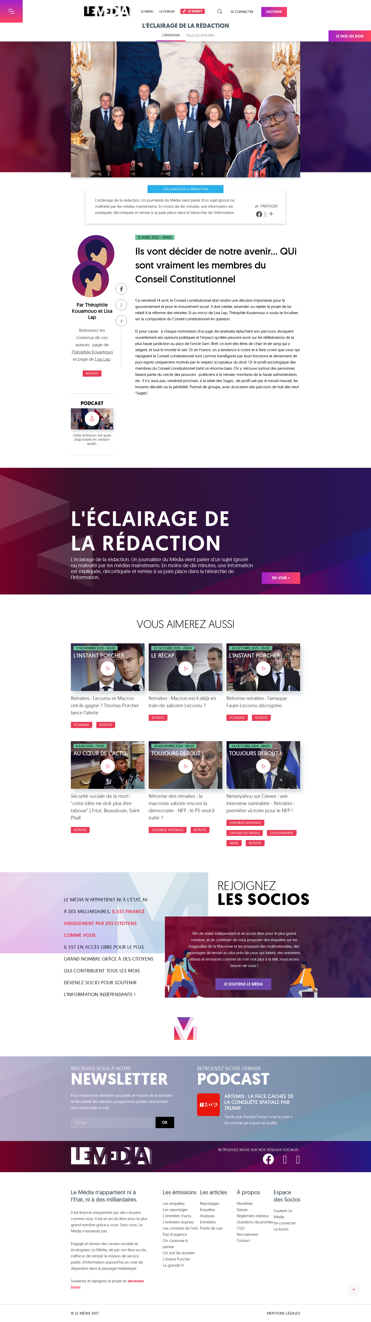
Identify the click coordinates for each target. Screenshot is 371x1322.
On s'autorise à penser (175, 1243)
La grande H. (173, 1265)
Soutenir (274, 12)
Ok (164, 1122)
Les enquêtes (173, 1203)
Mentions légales (283, 1313)
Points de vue (211, 1228)
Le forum (166, 11)
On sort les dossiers (179, 1252)
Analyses (207, 1215)
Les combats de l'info (180, 1228)
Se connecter (242, 12)
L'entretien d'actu (177, 1215)
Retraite (92, 373)
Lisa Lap (102, 359)
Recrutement (247, 1234)
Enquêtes (207, 1209)
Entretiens (208, 1222)
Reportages (209, 1203)
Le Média (111, 1155)
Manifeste (245, 1203)
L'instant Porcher (176, 1259)
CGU (241, 1228)
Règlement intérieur (253, 1215)
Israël (234, 843)
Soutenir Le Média (283, 1213)
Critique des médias (245, 833)
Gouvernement (281, 833)
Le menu (147, 11)
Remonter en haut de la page (353, 1289)
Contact (243, 1240)
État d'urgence (175, 1234)
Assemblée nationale (167, 830)
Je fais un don (350, 36)
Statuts (242, 1209)
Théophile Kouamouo (90, 307)
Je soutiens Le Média (243, 984)
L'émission (171, 35)
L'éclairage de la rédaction (185, 189)
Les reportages (175, 1209)
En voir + (281, 578)
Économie (81, 725)
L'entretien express (178, 1222)
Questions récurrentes (255, 1222)
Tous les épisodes (200, 35)
